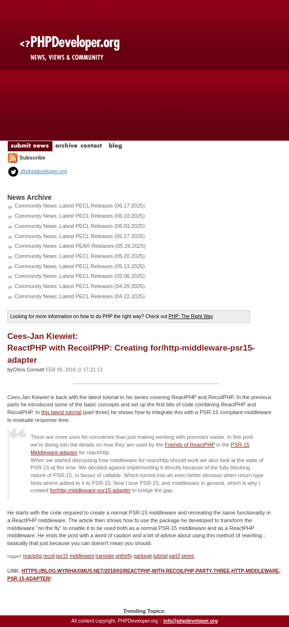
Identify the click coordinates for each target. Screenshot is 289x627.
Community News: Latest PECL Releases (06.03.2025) (80, 226)
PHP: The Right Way (191, 316)
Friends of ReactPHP (190, 445)
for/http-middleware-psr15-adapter (90, 490)
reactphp (32, 556)
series (187, 556)
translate (105, 556)
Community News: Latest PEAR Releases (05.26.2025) (80, 246)
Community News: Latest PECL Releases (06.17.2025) (80, 206)
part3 (174, 556)
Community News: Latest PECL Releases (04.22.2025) (80, 296)
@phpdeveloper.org (37, 171)
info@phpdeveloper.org (190, 621)
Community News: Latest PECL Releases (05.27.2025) (80, 236)
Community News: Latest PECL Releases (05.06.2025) (80, 276)
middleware (81, 556)
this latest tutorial (61, 412)
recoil (49, 556)
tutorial (160, 556)
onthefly (123, 556)
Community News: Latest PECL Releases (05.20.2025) (80, 256)
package (143, 556)
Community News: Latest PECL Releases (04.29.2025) (80, 286)
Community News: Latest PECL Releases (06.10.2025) (80, 216)
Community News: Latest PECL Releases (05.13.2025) (80, 266)
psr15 (62, 556)
